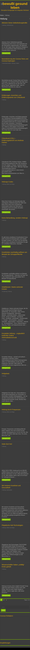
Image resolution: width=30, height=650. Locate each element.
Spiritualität (9, 490)
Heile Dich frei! (7, 444)
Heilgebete (5, 373)
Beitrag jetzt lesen (6, 53)
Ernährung (4, 291)
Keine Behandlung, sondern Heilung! (15, 218)
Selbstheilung (10, 25)
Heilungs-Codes (7, 182)
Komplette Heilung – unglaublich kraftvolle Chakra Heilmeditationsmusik (13, 335)
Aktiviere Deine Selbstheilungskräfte (14, 23)
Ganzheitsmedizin (6, 63)
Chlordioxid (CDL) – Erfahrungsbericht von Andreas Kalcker (13, 140)
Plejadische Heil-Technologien (12, 525)
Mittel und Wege (10, 184)
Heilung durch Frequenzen (11, 409)
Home (2, 15)
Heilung (4, 25)
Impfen (17, 63)
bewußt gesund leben (15, 5)
